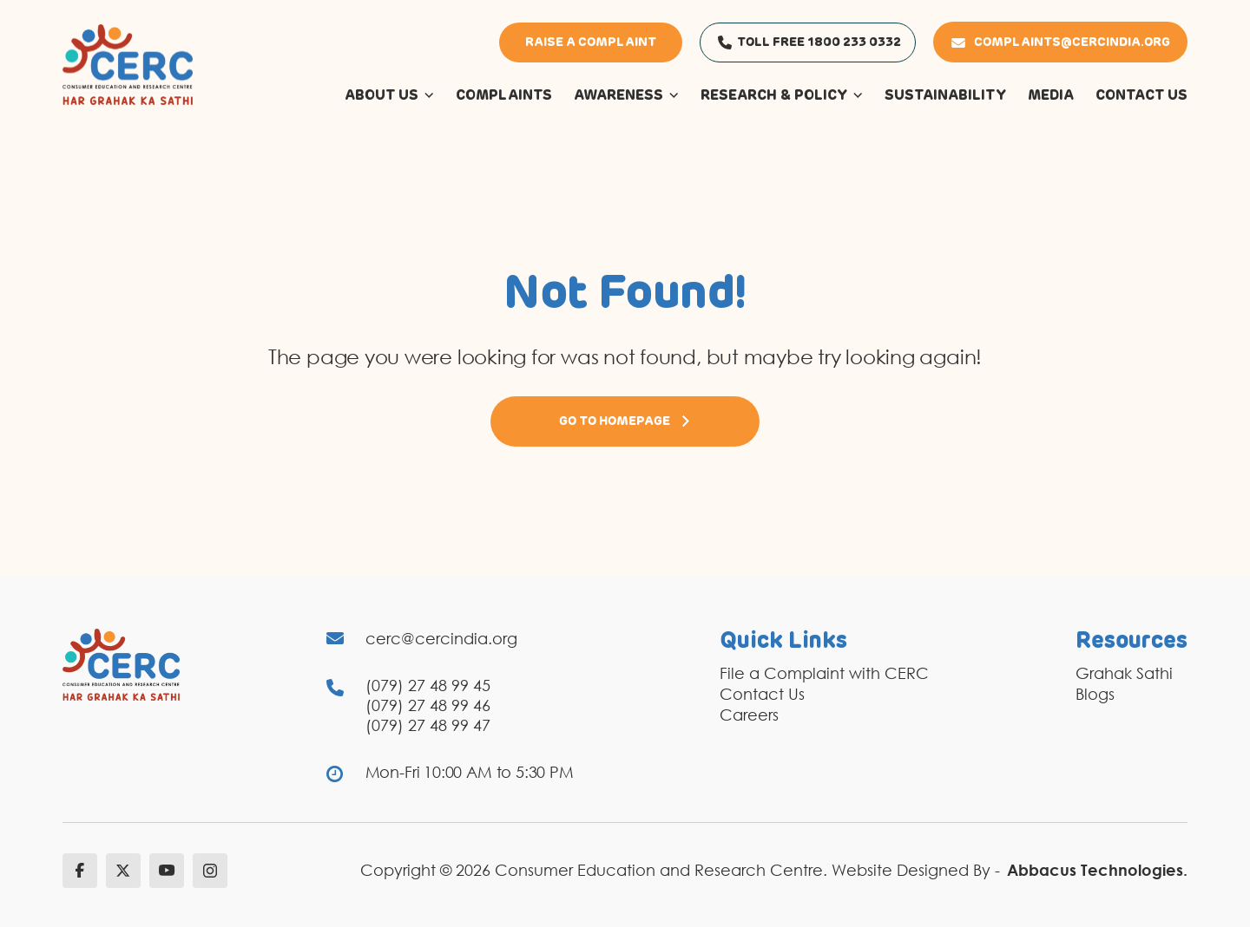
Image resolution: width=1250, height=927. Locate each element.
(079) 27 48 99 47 (427, 724)
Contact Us (762, 693)
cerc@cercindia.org (441, 638)
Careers (749, 714)
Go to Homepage (625, 421)
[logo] (127, 63)
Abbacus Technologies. (1097, 869)
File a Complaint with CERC (824, 672)
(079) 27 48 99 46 (427, 705)
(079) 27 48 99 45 (427, 685)
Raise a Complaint (590, 42)
